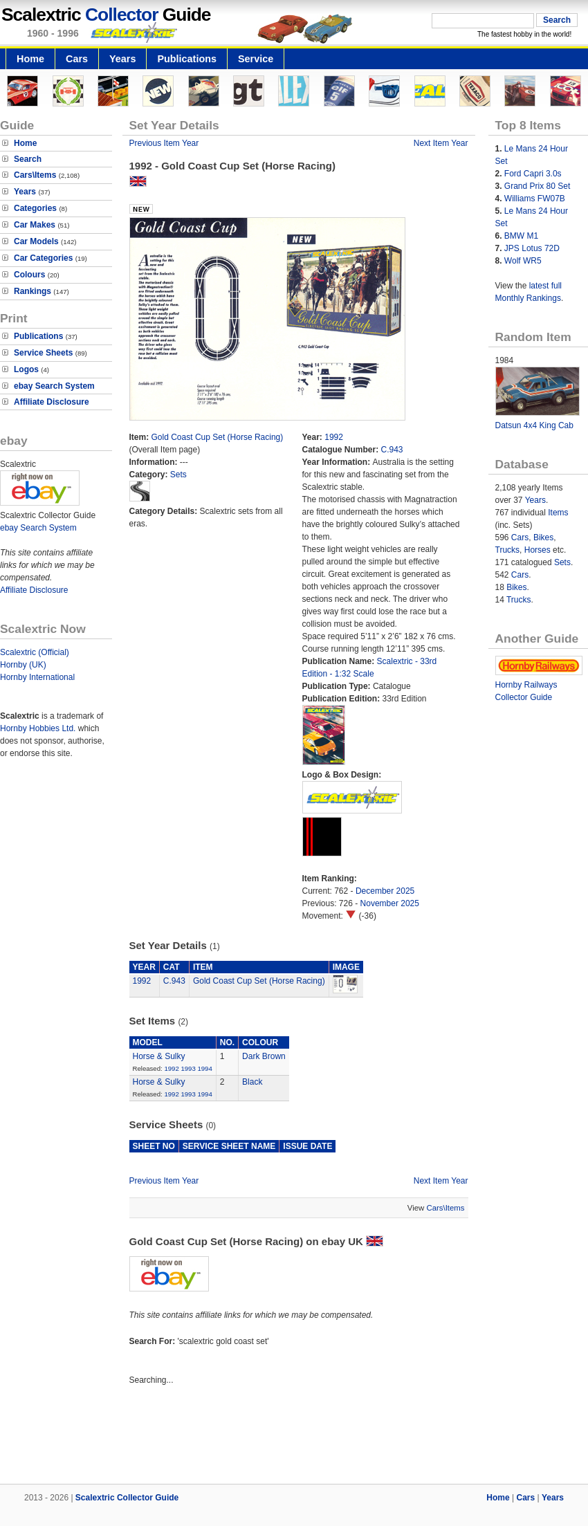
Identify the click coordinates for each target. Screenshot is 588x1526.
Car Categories (43, 258)
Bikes (543, 537)
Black (252, 1082)
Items (558, 512)
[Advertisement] (294, 1437)
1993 (188, 1068)
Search (28, 159)
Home (30, 58)
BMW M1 (521, 236)
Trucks (507, 550)
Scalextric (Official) (34, 652)
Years (122, 58)
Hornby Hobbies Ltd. (37, 728)
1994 (204, 1068)
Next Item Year (441, 143)
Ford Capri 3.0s (533, 173)
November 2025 (389, 903)
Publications (187, 58)
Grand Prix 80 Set (537, 186)
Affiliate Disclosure (51, 402)
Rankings (32, 291)
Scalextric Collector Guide (126, 1497)
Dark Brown (264, 1056)
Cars (77, 58)
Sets (178, 474)
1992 (333, 437)
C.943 (392, 449)
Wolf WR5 (523, 261)
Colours (29, 274)
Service (255, 58)
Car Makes (34, 225)
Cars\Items (35, 175)
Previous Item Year (164, 143)
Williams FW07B (534, 198)
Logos (26, 369)
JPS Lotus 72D (532, 248)
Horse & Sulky (159, 1056)
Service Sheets (43, 353)
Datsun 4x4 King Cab (534, 425)
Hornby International (37, 677)
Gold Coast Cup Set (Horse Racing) (217, 437)
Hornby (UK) (23, 665)
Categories (35, 208)
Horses (537, 550)
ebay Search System (54, 386)
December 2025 (385, 891)
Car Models (36, 241)
